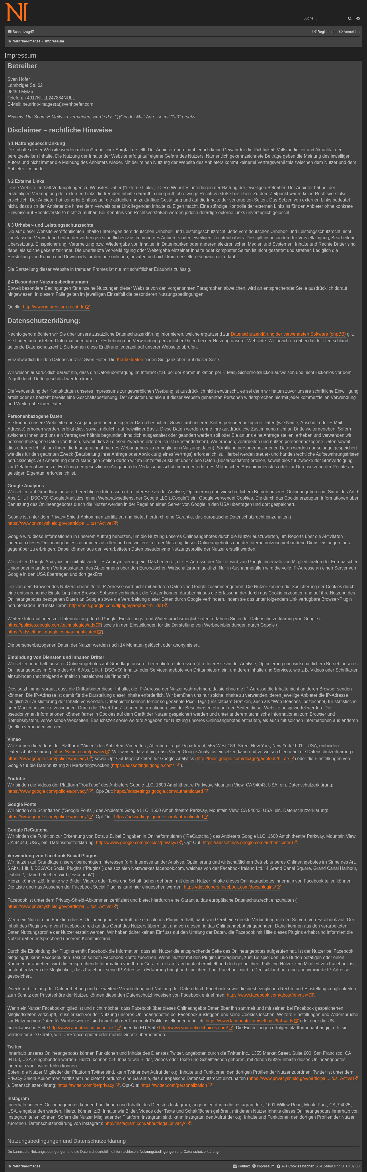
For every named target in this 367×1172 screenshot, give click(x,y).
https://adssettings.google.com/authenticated (51, 631)
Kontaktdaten (130, 359)
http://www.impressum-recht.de (54, 306)
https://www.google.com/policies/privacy (47, 758)
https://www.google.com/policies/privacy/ (47, 791)
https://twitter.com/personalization (174, 1085)
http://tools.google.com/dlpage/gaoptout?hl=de (115, 605)
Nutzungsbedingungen (157, 1152)
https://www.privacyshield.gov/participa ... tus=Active (59, 523)
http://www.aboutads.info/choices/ (82, 1027)
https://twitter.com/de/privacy (86, 1085)
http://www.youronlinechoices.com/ (193, 1027)
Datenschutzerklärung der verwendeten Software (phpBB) (288, 334)
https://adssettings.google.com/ (143, 765)
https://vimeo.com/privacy (79, 751)
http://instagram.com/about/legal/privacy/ (145, 1123)
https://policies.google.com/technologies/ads (51, 625)
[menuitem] (349, 32)
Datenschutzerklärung (201, 1152)
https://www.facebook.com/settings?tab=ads (249, 1020)
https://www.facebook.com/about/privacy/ (267, 995)
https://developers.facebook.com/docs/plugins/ (230, 887)
